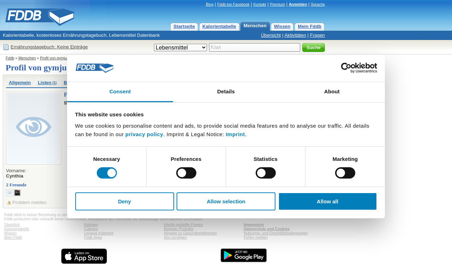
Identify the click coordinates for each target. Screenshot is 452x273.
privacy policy (144, 134)
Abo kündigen (175, 237)
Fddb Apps (93, 237)
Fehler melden (256, 237)
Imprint (235, 134)
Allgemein (20, 82)
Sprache (318, 4)
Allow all (327, 201)
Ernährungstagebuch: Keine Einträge (49, 47)
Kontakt (259, 4)
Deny (124, 201)
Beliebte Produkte (179, 229)
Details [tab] (226, 91)
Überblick (12, 224)
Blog (209, 4)
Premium (277, 4)
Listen (47, 82)
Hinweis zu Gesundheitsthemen (190, 233)
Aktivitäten (295, 35)
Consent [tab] (120, 91)
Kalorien (91, 224)
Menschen (255, 25)
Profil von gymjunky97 (58, 58)
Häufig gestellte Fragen (183, 224)
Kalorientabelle (219, 26)
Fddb (10, 58)
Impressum (254, 224)
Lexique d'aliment (98, 233)
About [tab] (332, 91)
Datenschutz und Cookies (267, 229)
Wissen (282, 26)
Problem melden (29, 202)
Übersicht (271, 35)
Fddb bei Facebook (233, 4)
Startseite (184, 26)
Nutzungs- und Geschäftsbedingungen (276, 233)
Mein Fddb (309, 26)
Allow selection (226, 201)
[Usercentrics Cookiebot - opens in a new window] (346, 68)
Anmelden (298, 4)
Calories (91, 229)
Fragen (317, 35)
